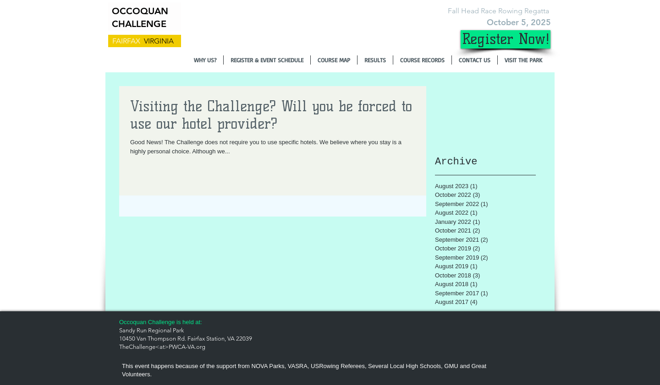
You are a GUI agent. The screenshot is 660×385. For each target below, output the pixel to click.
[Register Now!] (505, 39)
